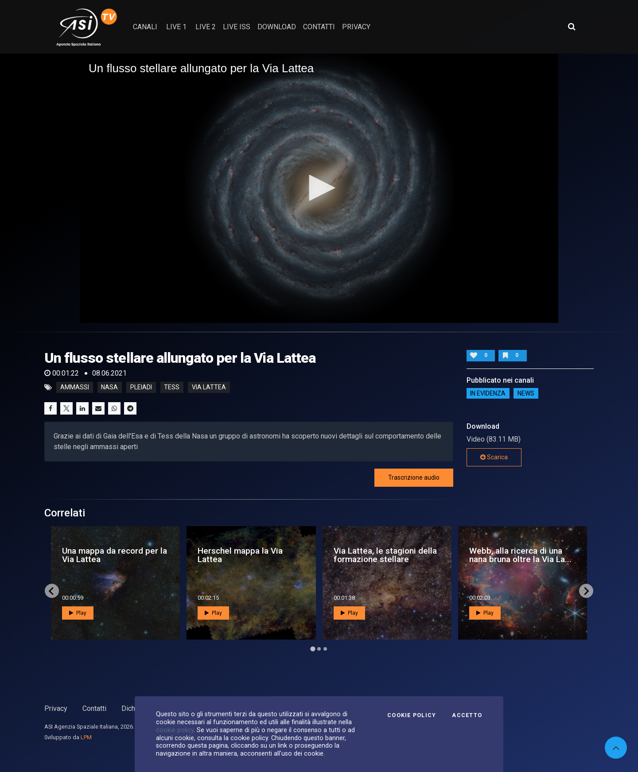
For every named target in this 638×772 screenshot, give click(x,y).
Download (276, 27)
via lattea (209, 387)
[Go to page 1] (312, 649)
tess (171, 387)
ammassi (74, 387)
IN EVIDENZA (488, 393)
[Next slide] (586, 591)
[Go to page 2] (319, 649)
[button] (319, 187)
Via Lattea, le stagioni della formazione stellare (385, 555)
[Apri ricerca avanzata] (572, 26)
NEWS (525, 393)
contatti (319, 27)
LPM (86, 737)
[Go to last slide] (52, 591)
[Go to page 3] (325, 649)
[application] (319, 188)
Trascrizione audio (414, 477)
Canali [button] (145, 27)
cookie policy (175, 729)
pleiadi (141, 387)
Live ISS (236, 27)
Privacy (55, 708)
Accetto (467, 715)
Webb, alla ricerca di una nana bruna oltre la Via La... (520, 555)
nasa (109, 387)
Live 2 (205, 27)
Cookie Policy (411, 715)
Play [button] (77, 613)
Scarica (494, 457)
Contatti (94, 708)
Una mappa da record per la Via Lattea (114, 555)
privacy (356, 27)
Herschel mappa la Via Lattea (240, 555)
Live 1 (176, 27)
